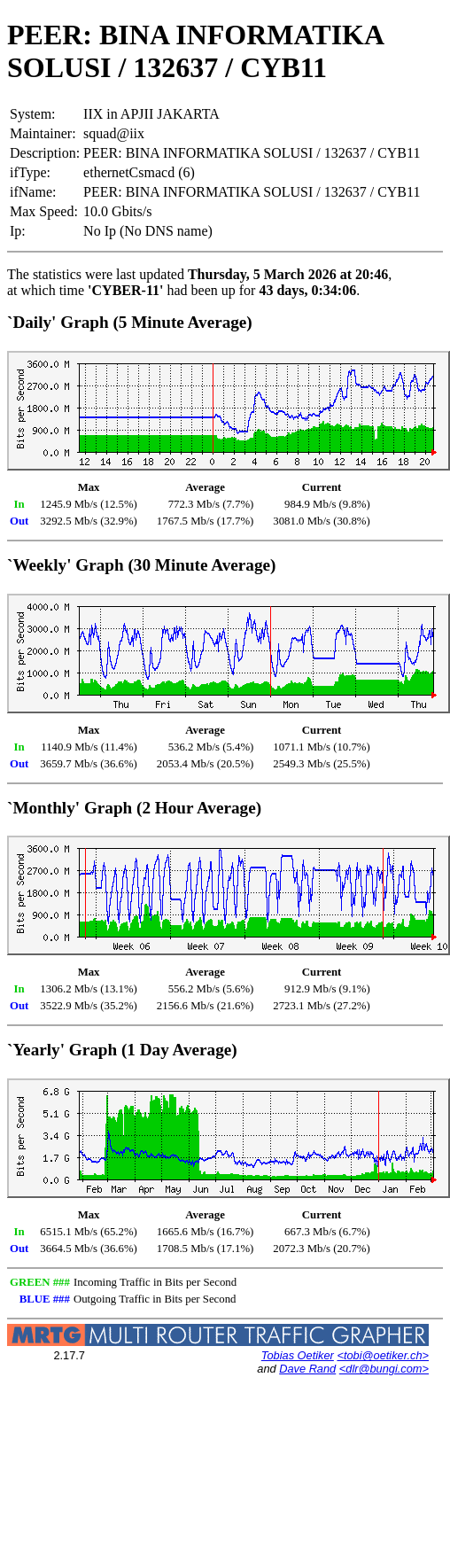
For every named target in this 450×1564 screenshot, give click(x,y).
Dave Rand (307, 1368)
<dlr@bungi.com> (384, 1368)
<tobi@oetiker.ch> (383, 1355)
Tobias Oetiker (297, 1355)
